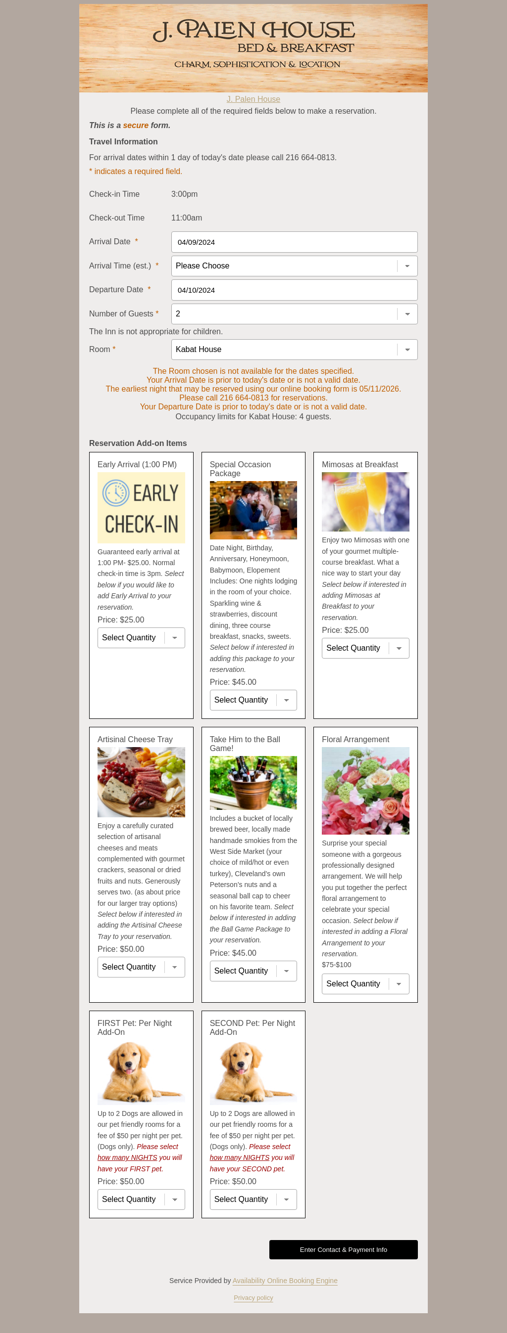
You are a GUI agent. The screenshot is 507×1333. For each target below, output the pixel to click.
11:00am (186, 218)
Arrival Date (113, 241)
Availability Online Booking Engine (285, 1281)
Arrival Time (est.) (123, 266)
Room (102, 349)
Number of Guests (124, 314)
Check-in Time (114, 194)
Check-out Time (117, 218)
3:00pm (184, 194)
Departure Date (120, 289)
